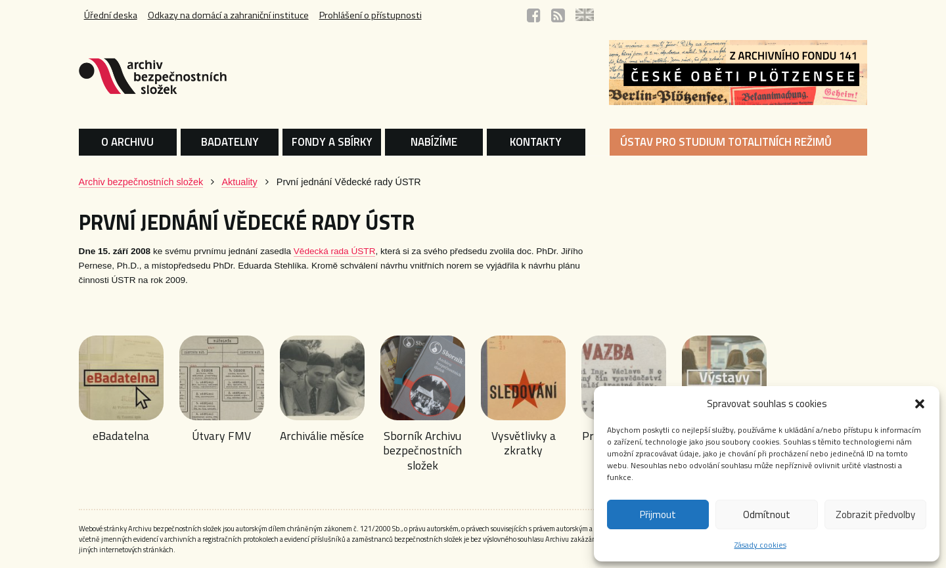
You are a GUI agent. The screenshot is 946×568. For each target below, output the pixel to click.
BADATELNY (230, 141)
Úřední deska (110, 15)
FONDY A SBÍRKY (332, 141)
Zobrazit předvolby (875, 514)
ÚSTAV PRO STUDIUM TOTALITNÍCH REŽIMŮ (726, 141)
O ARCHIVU (127, 141)
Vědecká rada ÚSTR (335, 251)
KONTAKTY (536, 141)
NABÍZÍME (434, 141)
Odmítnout (766, 514)
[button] (919, 403)
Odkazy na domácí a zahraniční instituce (228, 15)
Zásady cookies (760, 544)
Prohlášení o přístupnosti (370, 15)
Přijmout (658, 514)
